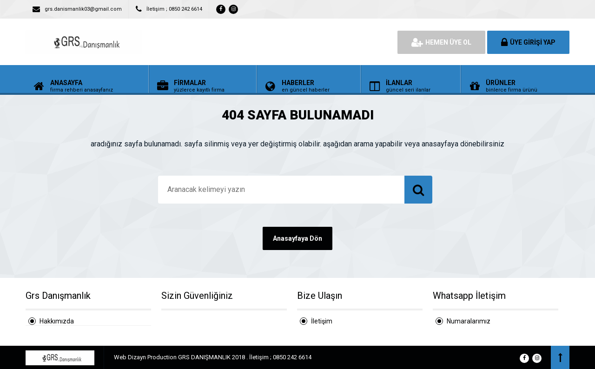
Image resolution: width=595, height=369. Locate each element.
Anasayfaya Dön (297, 238)
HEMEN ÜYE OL (441, 42)
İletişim (321, 321)
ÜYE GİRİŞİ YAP (528, 42)
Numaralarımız (468, 321)
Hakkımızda (57, 321)
